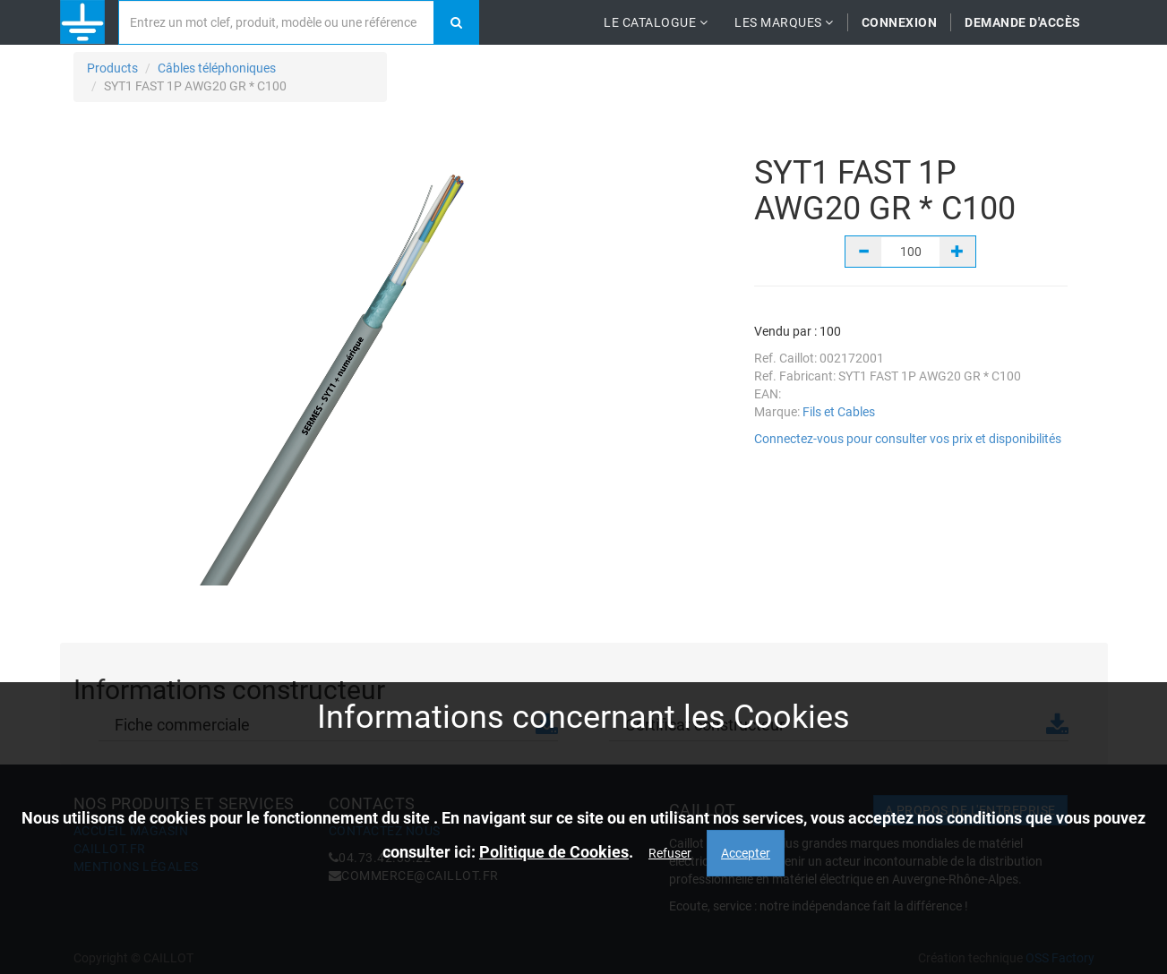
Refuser (669, 853)
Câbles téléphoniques (217, 68)
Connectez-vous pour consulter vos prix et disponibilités (907, 438)
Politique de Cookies (554, 851)
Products (112, 68)
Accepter (745, 853)
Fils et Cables (838, 412)
